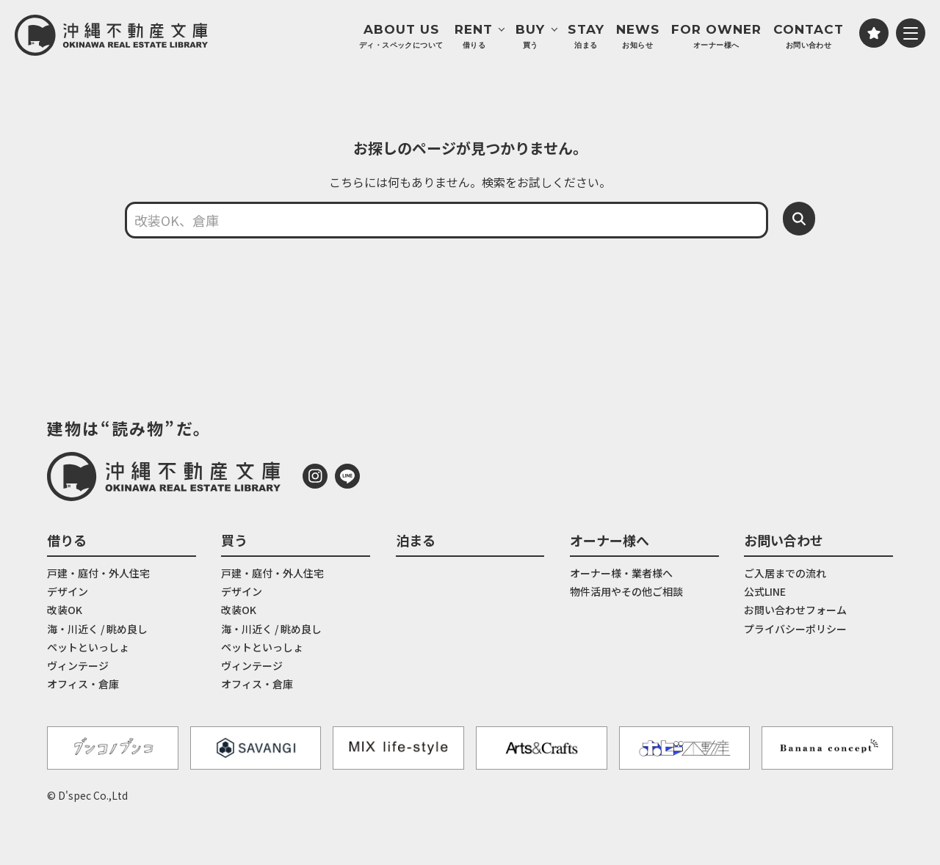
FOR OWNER (716, 36)
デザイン (67, 591)
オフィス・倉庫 (83, 683)
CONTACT (808, 36)
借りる (67, 540)
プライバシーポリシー (795, 628)
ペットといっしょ (88, 647)
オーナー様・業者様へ (621, 573)
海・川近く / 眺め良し (97, 628)
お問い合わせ (783, 540)
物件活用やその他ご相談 (626, 591)
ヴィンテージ (78, 665)
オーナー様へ (609, 540)
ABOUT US (401, 36)
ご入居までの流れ (785, 573)
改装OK (64, 609)
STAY (586, 36)
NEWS (637, 36)
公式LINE (765, 591)
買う (234, 540)
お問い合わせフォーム (795, 609)
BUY (530, 36)
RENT (474, 36)
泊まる (415, 540)
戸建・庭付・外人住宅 (98, 573)
